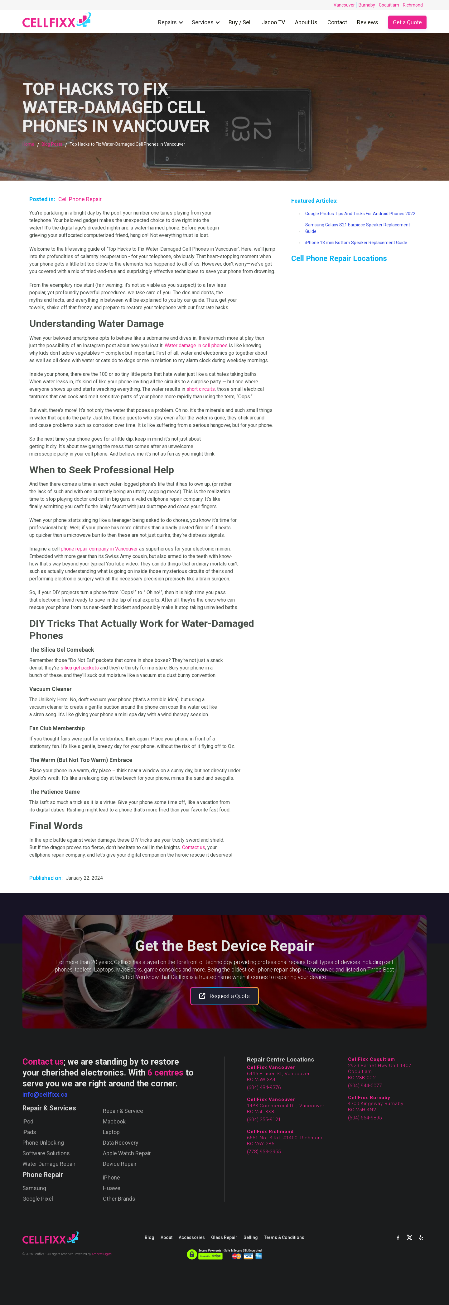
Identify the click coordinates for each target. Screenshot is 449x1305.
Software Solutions (46, 1153)
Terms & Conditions (284, 1237)
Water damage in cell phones (196, 345)
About (166, 1237)
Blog (149, 1237)
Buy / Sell (240, 22)
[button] (172, 22)
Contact (337, 22)
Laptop (111, 1132)
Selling (251, 1237)
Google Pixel (37, 1199)
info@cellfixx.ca (45, 1094)
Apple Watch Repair (127, 1153)
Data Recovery (120, 1143)
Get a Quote (407, 22)
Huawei (112, 1188)
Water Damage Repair (48, 1164)
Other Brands (119, 1199)
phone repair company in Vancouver (99, 549)
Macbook (114, 1121)
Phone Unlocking (43, 1143)
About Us (306, 22)
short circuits (200, 389)
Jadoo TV (273, 22)
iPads (29, 1132)
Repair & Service (123, 1111)
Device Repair (120, 1164)
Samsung (34, 1188)
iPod (27, 1121)
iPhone (111, 1177)
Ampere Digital (102, 1254)
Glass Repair (224, 1237)
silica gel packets (79, 668)
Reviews (367, 22)
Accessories (192, 1237)
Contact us (193, 847)
